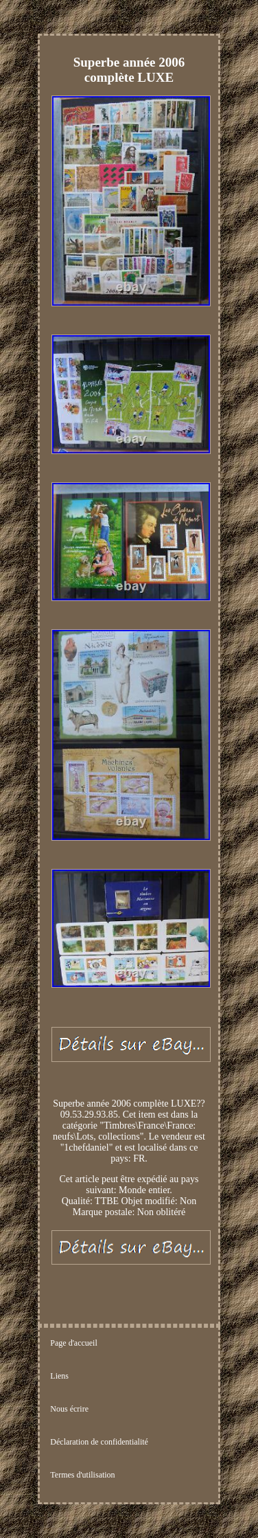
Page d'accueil (73, 1343)
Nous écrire (69, 1409)
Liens (59, 1376)
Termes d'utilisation (82, 1475)
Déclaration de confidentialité (99, 1442)
